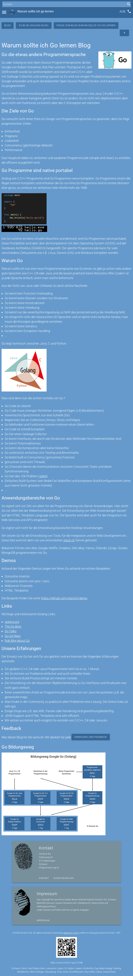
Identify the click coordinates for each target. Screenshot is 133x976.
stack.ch (69, 540)
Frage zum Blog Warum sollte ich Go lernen (86, 25)
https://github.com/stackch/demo (64, 598)
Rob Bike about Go (17, 640)
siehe (43, 476)
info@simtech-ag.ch (49, 867)
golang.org (12, 622)
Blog (7, 25)
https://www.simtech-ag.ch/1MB (66, 962)
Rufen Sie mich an (63, 878)
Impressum (43, 920)
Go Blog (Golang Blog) (34, 25)
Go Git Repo (13, 636)
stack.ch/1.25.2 (71, 933)
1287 (118, 933)
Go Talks (10, 631)
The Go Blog (13, 626)
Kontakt (44, 878)
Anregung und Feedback (90, 737)
